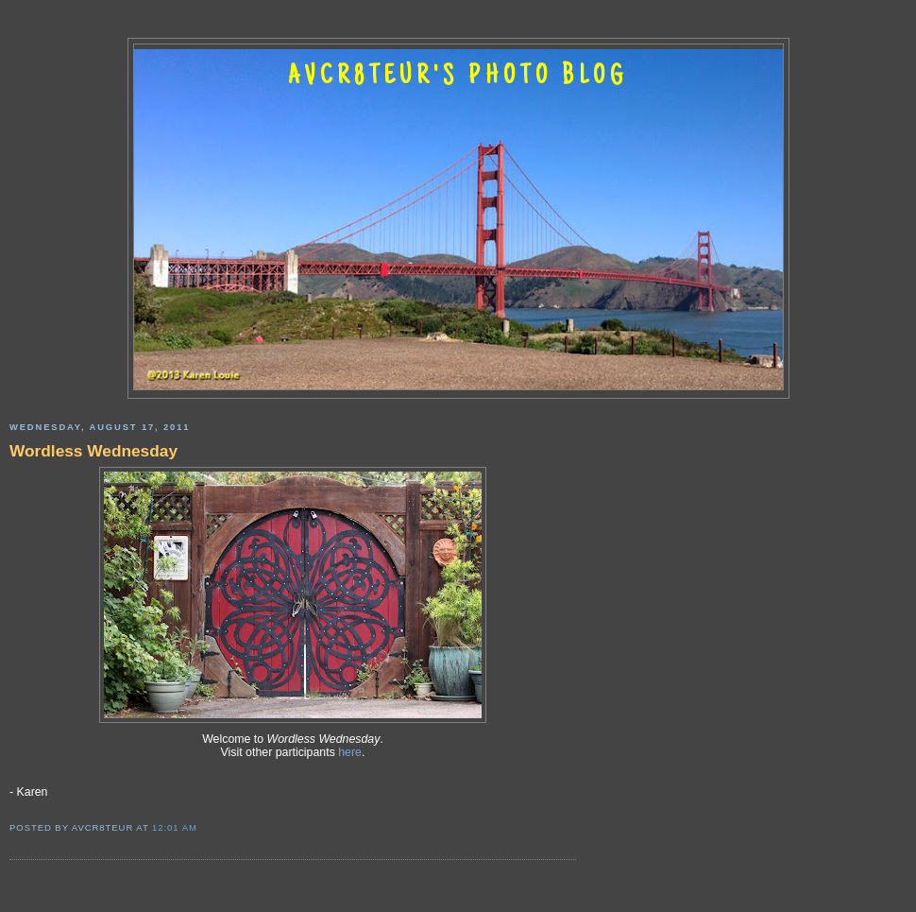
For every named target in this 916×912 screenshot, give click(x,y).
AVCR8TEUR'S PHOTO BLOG (458, 77)
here (350, 752)
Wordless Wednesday (93, 450)
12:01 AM (174, 827)
